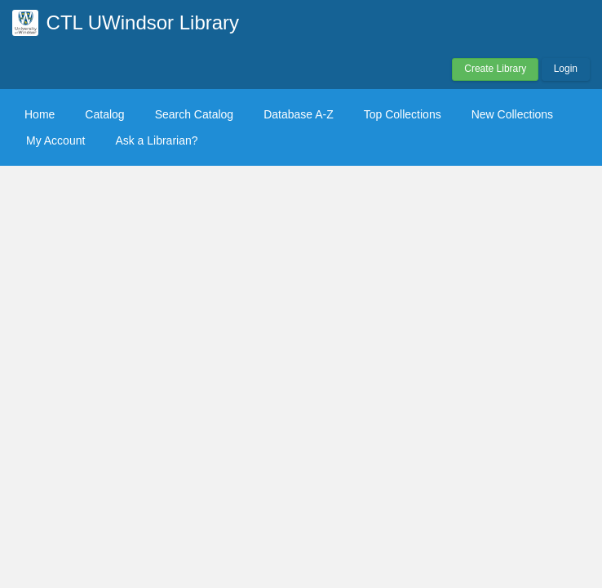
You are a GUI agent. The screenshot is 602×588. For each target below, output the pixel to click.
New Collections (512, 114)
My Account (55, 140)
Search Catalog (194, 114)
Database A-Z (298, 114)
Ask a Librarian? (156, 140)
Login (566, 68)
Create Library (495, 68)
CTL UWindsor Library (143, 22)
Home (39, 114)
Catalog (104, 114)
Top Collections (402, 114)
